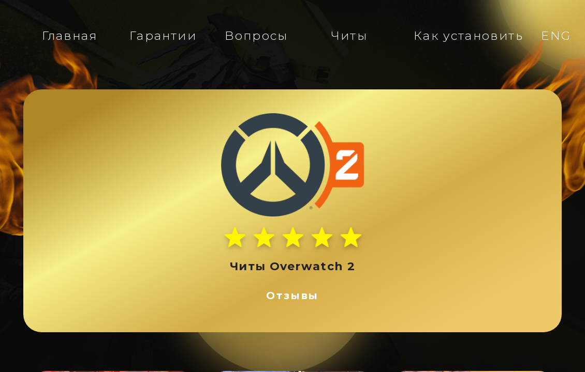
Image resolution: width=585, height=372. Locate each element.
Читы (349, 35)
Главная (69, 35)
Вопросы (256, 35)
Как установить (468, 35)
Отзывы (292, 295)
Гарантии (162, 35)
